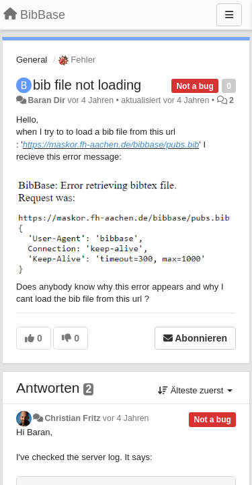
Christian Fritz (72, 418)
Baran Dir (46, 100)
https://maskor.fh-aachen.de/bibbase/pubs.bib (111, 144)
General (31, 60)
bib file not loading (87, 84)
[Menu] (229, 14)
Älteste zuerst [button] (195, 390)
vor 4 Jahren (126, 418)
